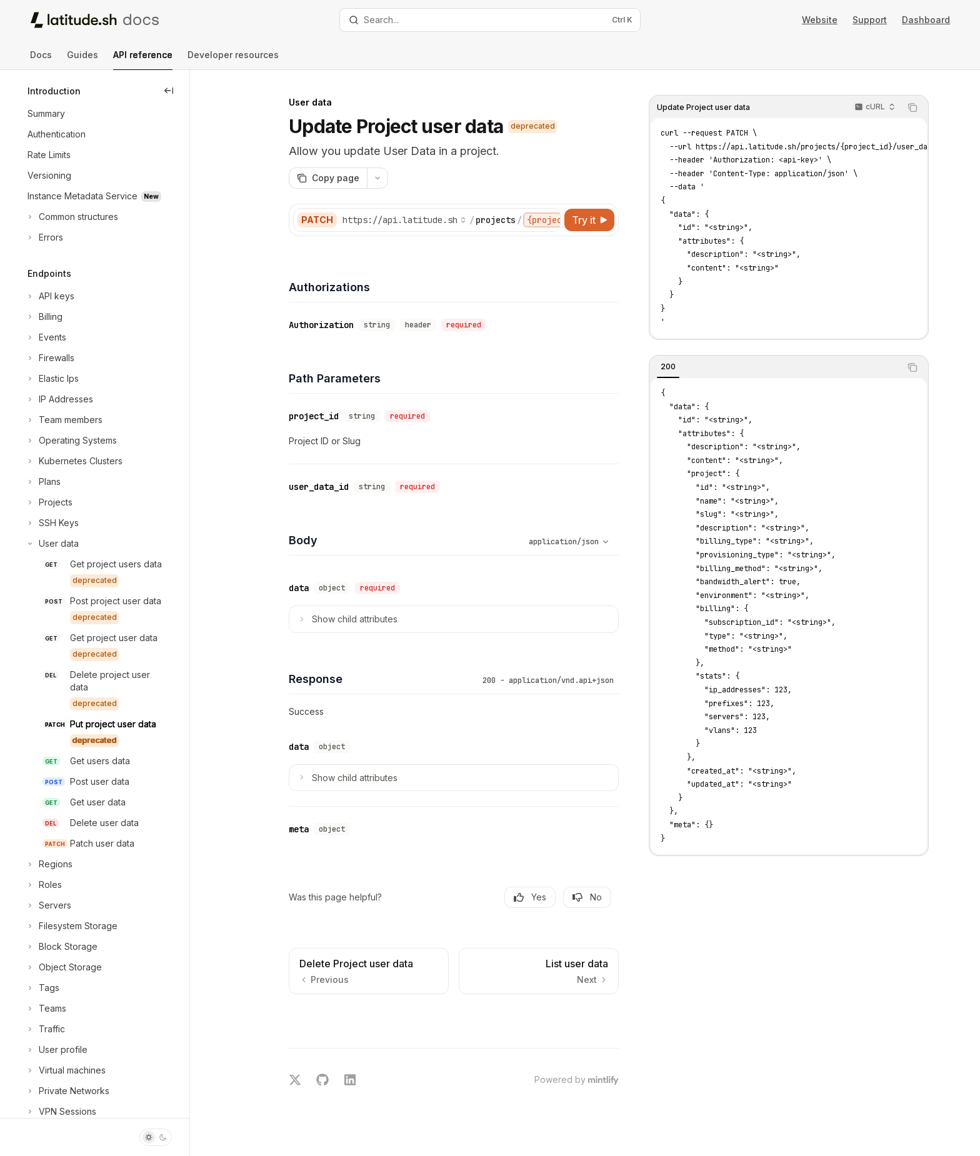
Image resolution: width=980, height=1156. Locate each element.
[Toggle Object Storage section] (63, 967)
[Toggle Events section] (46, 337)
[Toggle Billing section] (44, 317)
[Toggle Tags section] (42, 988)
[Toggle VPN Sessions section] (61, 1112)
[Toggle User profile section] (56, 1050)
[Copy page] (328, 178)
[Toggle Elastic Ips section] (52, 379)
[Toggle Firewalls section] (50, 358)
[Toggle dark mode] (155, 1137)
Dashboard (926, 19)
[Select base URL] (404, 220)
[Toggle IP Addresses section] (59, 399)
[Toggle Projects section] (49, 502)
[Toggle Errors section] (44, 237)
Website (820, 19)
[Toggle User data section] (52, 544)
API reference (142, 59)
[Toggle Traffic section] (45, 1029)
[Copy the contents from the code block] (912, 107)
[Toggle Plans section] (43, 482)
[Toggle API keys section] (50, 296)
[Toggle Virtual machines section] (65, 1070)
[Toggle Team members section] (64, 420)
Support (869, 19)
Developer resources (233, 59)
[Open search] (490, 20)
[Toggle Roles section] (43, 885)
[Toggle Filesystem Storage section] (71, 926)
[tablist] (775, 367)
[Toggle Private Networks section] (67, 1091)
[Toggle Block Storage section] (61, 947)
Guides (82, 59)
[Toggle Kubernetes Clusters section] (74, 461)
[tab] (668, 366)
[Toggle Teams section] (46, 1009)
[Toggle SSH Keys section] (52, 523)
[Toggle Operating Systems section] (71, 441)
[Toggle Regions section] (49, 864)
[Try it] (589, 220)
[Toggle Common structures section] (72, 217)
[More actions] (377, 178)
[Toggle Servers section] (48, 905)
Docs (41, 59)
